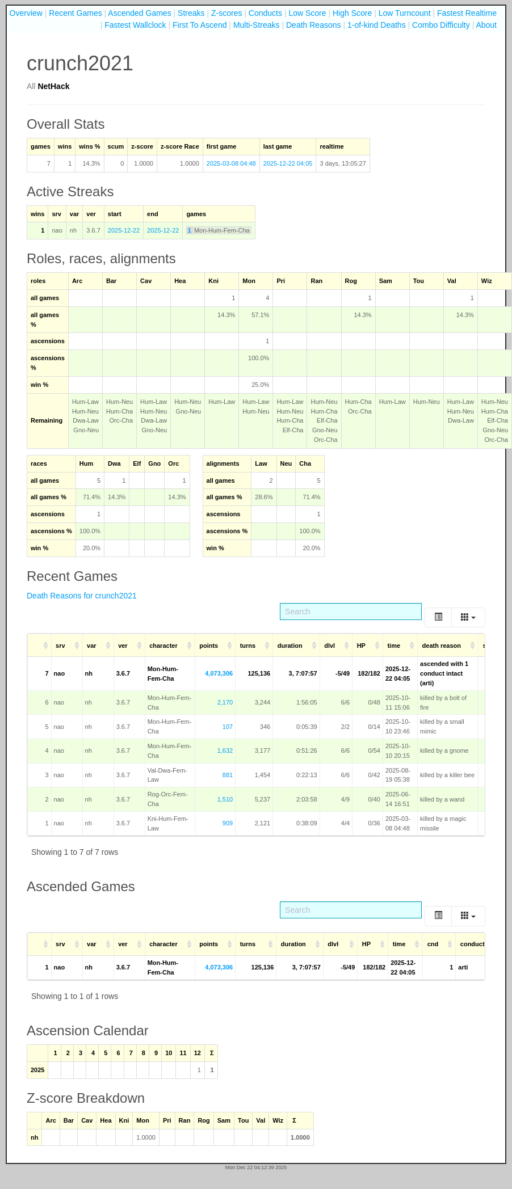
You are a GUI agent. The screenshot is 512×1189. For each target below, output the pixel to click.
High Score (352, 13)
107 (228, 726)
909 (228, 823)
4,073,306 (219, 673)
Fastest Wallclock (135, 24)
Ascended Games (139, 13)
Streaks (191, 13)
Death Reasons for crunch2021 (82, 595)
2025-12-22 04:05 (288, 163)
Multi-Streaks (256, 24)
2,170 (225, 702)
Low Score (307, 13)
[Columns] (468, 617)
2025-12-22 (124, 230)
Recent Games (75, 13)
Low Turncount (405, 13)
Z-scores (226, 13)
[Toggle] (438, 617)
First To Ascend (199, 24)
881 (228, 774)
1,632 (225, 750)
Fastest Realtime (467, 13)
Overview (26, 13)
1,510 (225, 799)
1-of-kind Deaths (376, 24)
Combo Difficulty (441, 24)
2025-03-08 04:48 (231, 163)
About (486, 24)
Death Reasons (313, 24)
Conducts (265, 13)
